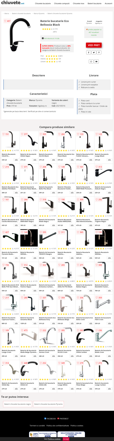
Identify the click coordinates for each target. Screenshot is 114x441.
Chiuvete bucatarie (43, 3)
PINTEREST (62, 418)
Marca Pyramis (39, 13)
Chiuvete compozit (61, 3)
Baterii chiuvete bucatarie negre (17, 404)
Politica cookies (77, 425)
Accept (66, 439)
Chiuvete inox (78, 3)
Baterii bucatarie (94, 3)
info (16, 160)
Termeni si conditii (37, 425)
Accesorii (108, 3)
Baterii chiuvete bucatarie (21, 13)
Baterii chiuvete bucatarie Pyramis (60, 13)
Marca (6, 13)
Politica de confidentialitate (58, 425)
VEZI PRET (94, 45)
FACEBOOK (50, 418)
